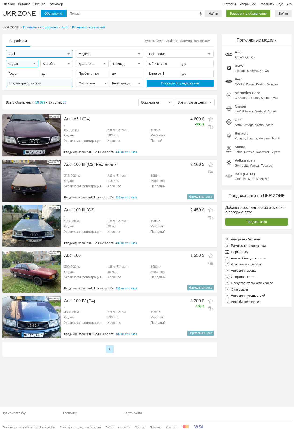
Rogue (272, 174)
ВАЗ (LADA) (245, 237)
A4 (236, 120)
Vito (275, 161)
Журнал (39, 4)
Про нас (140, 427)
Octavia (249, 215)
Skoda (240, 210)
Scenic (275, 201)
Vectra (259, 188)
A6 (242, 120)
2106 (246, 242)
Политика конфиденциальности (80, 427)
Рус (280, 4)
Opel (238, 183)
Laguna (252, 201)
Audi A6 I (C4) (77, 119)
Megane (264, 201)
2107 (255, 242)
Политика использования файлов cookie (28, 427)
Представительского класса (249, 346)
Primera (247, 174)
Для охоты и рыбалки (244, 327)
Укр (289, 4)
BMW (239, 129)
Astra (238, 188)
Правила (155, 427)
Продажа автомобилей (40, 27)
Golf (237, 228)
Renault (241, 196)
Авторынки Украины (243, 302)
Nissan (240, 169)
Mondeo (272, 147)
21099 (264, 242)
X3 (261, 134)
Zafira (269, 188)
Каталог (24, 4)
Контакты (172, 427)
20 (64, 102)
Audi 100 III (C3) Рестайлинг (91, 164)
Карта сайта (133, 413)
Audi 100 (72, 301)
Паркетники (236, 315)
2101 (238, 242)
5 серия (252, 134)
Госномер (55, 4)
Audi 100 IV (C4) (79, 346)
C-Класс (240, 161)
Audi (65, 27)
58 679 (40, 102)
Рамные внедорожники (245, 308)
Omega (249, 188)
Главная (8, 4)
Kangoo (240, 201)
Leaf (238, 174)
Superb (275, 215)
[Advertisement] (109, 272)
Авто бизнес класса (243, 365)
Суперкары (236, 352)
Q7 (253, 120)
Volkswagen (245, 223)
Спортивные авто (241, 340)
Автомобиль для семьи (245, 321)
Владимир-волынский (88, 27)
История (229, 4)
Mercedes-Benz (247, 156)
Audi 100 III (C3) (79, 210)
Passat (255, 228)
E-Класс (253, 161)
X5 (267, 134)
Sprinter (266, 161)
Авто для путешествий (245, 358)
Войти (283, 13)
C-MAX (240, 147)
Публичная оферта (117, 427)
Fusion (260, 147)
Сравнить (266, 4)
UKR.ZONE (19, 13)
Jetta (245, 228)
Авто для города (240, 333)
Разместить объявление (248, 13)
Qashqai (260, 174)
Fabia (238, 215)
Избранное (247, 4)
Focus (250, 147)
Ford (238, 142)
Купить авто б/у (14, 413)
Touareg (266, 228)
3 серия (240, 134)
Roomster (262, 215)
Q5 (247, 120)
